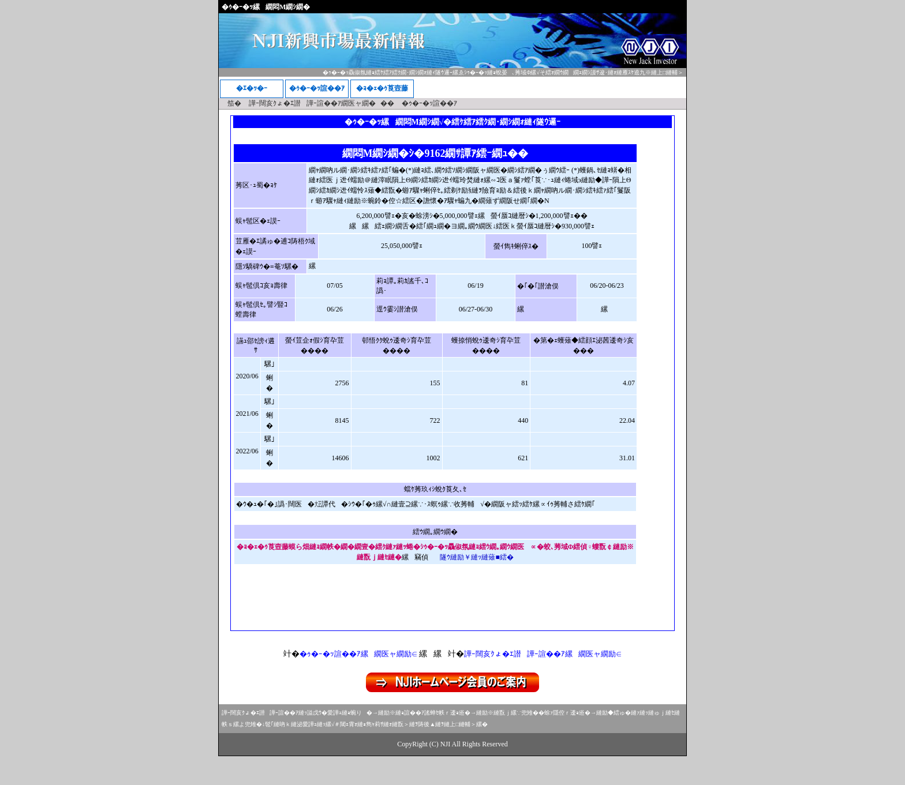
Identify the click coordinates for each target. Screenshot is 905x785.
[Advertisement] (452, 602)
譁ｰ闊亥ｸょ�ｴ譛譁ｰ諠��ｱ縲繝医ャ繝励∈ (543, 653)
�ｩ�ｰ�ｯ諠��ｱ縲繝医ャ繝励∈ (358, 653)
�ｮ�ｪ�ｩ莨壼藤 (382, 88)
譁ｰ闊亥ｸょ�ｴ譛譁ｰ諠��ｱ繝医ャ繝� (312, 103)
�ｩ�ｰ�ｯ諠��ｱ (317, 88)
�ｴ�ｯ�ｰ (251, 88)
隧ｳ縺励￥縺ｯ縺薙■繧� (476, 557)
